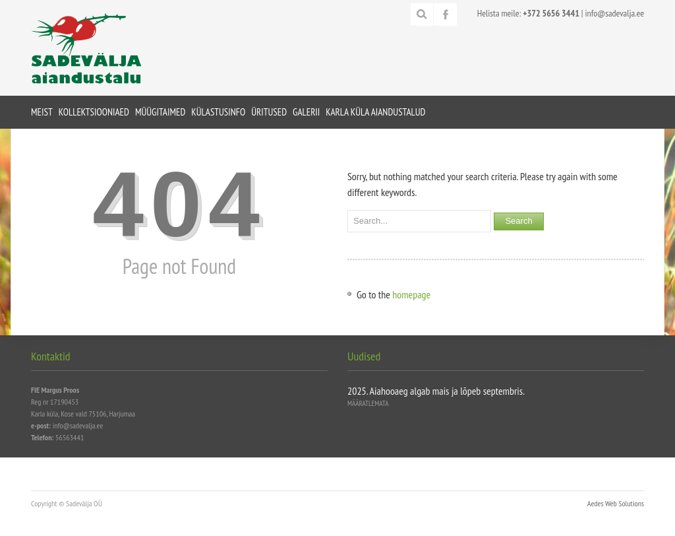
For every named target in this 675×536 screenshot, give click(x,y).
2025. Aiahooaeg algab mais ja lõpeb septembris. (436, 390)
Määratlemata (367, 403)
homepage (411, 294)
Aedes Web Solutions (615, 503)
